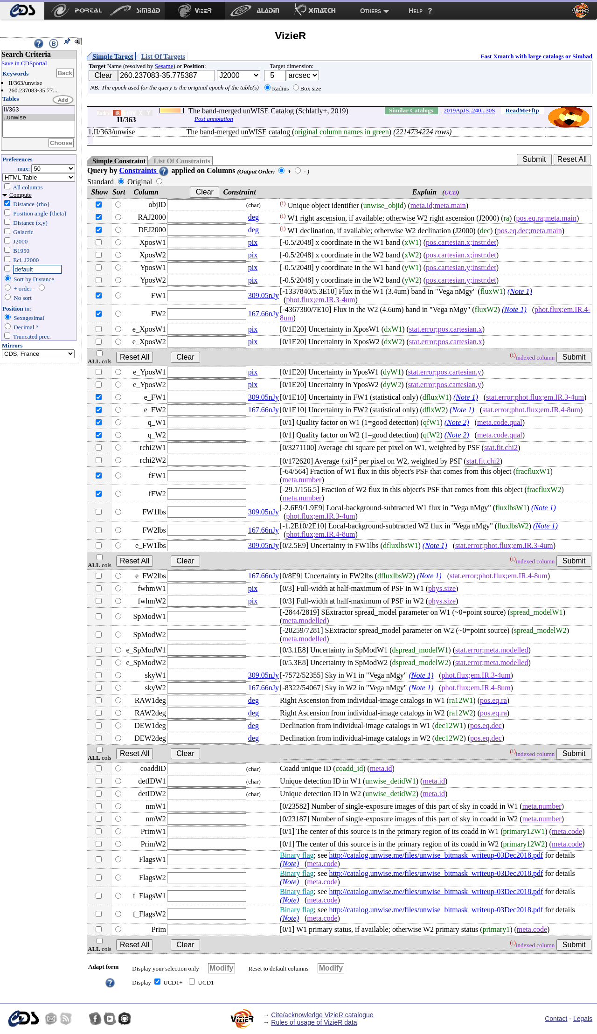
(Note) (289, 863)
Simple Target (112, 56)
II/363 (39, 110)
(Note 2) (456, 422)
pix (252, 242)
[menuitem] (22, 11)
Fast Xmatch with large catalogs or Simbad (536, 56)
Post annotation (213, 118)
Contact (556, 1018)
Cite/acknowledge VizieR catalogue (322, 1015)
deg (253, 217)
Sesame (164, 65)
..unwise (39, 118)
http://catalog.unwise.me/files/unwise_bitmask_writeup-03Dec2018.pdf (436, 855)
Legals (582, 1018)
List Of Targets (163, 56)
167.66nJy (263, 314)
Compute (20, 194)
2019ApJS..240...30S (469, 110)
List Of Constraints (181, 161)
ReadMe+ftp (522, 110)
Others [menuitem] (370, 10)
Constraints (144, 170)
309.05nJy (263, 295)
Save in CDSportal (24, 63)
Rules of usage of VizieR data (314, 1022)
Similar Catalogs (411, 110)
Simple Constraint (119, 161)
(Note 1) (519, 291)
